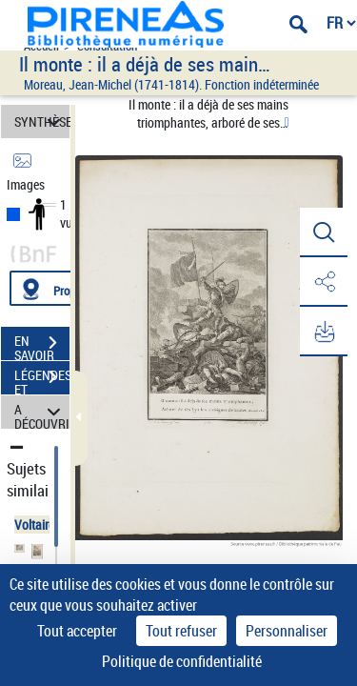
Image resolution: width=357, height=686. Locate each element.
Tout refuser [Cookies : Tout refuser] (181, 630)
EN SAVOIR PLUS (41, 345)
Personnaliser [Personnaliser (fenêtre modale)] (286, 630)
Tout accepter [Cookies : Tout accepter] (77, 630)
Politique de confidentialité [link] (182, 661)
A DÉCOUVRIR (41, 412)
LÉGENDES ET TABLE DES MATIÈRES (41, 379)
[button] (323, 232)
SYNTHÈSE (41, 121)
